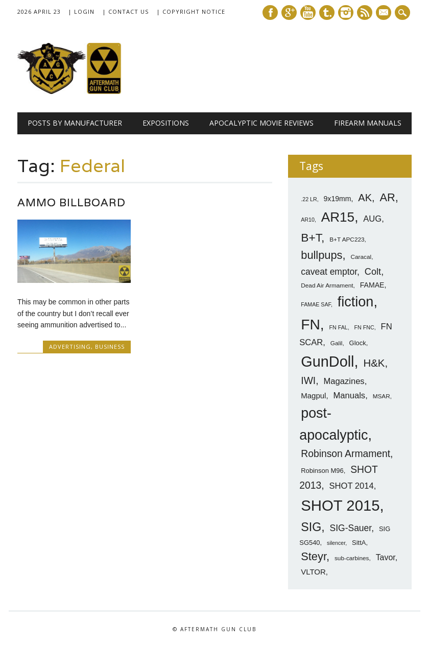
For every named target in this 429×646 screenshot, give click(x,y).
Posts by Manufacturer (75, 123)
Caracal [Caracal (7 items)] (360, 256)
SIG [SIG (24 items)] (311, 527)
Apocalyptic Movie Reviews (261, 123)
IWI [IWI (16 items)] (308, 380)
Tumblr (327, 12)
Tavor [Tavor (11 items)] (385, 557)
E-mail (384, 13)
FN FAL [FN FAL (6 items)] (338, 327)
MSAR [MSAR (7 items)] (381, 396)
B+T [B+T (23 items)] (311, 237)
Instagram (345, 12)
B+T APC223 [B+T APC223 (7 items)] (346, 239)
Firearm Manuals (367, 123)
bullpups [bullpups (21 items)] (321, 255)
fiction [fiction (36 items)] (356, 301)
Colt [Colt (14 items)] (373, 272)
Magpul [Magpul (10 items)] (313, 395)
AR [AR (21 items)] (387, 197)
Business (110, 346)
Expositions (165, 123)
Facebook (270, 12)
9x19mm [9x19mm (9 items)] (337, 199)
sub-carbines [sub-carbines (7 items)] (352, 558)
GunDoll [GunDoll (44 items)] (327, 361)
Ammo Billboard (71, 202)
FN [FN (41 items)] (310, 324)
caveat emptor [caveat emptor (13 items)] (329, 272)
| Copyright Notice (190, 11)
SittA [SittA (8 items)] (359, 542)
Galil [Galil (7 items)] (336, 343)
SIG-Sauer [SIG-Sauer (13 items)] (351, 528)
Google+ (289, 12)
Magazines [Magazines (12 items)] (343, 381)
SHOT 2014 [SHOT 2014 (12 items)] (351, 486)
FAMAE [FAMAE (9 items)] (372, 285)
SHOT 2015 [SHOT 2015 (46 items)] (340, 505)
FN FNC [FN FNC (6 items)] (364, 327)
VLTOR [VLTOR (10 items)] (313, 571)
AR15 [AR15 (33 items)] (337, 217)
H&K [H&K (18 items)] (374, 363)
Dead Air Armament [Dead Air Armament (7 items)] (327, 285)
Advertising (70, 346)
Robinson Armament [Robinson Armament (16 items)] (345, 453)
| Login (81, 11)
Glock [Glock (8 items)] (357, 343)
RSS (364, 12)
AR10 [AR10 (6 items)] (308, 220)
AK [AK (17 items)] (365, 197)
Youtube (308, 12)
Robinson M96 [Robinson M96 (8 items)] (322, 470)
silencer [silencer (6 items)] (336, 543)
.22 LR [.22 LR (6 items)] (309, 199)
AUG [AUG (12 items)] (372, 219)
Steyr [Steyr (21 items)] (313, 556)
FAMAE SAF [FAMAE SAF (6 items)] (316, 304)
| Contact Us (125, 11)
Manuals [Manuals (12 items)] (349, 395)
